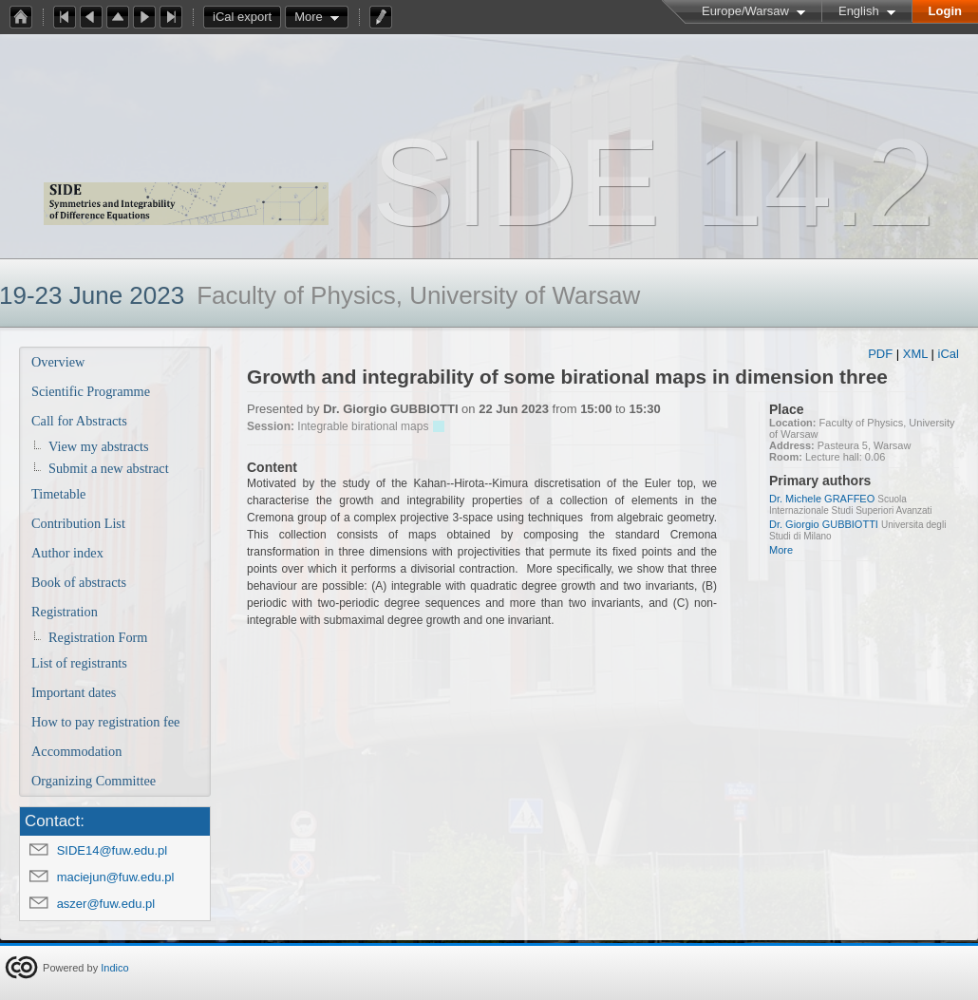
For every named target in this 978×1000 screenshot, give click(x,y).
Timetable (58, 493)
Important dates (73, 692)
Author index (67, 552)
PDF (880, 354)
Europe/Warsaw (745, 11)
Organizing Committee (93, 780)
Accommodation (76, 751)
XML (915, 354)
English (858, 11)
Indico (114, 967)
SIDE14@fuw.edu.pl (112, 850)
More (308, 16)
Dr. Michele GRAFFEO (822, 498)
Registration (64, 611)
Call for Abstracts (79, 420)
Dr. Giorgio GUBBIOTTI (823, 524)
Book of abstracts (78, 582)
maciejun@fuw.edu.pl (116, 877)
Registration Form (97, 637)
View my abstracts (98, 446)
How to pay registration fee (105, 721)
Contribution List (78, 523)
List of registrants (79, 662)
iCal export (247, 17)
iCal (948, 354)
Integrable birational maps (362, 426)
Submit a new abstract (108, 468)
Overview (58, 361)
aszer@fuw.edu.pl (106, 903)
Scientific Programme (90, 391)
